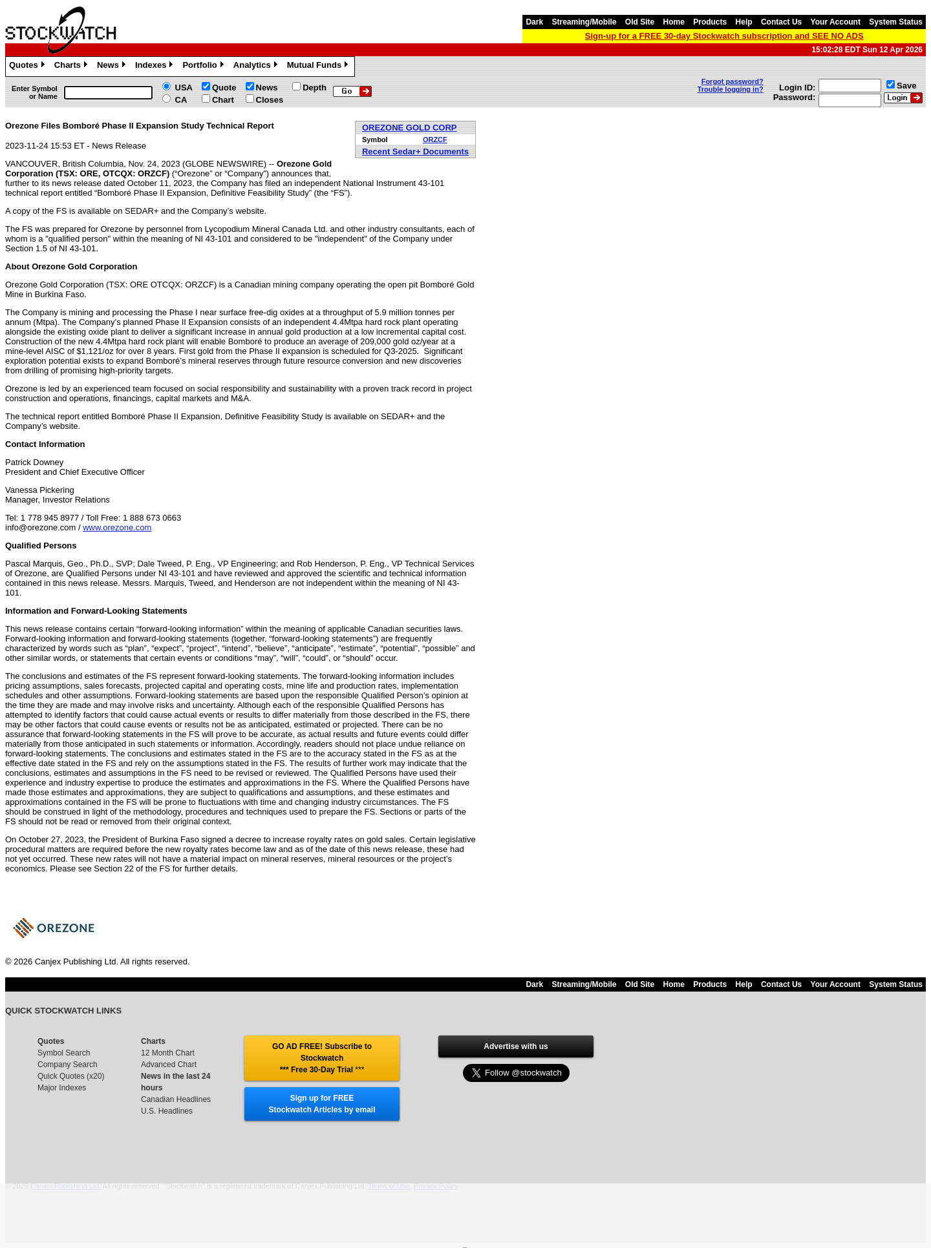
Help (744, 21)
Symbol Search (63, 1052)
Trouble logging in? (731, 89)
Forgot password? (732, 81)
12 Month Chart (168, 1052)
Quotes (28, 66)
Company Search (67, 1064)
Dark (534, 21)
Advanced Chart (169, 1064)
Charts (72, 66)
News (113, 66)
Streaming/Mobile (583, 21)
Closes (270, 100)
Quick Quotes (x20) (70, 1076)
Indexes (155, 66)
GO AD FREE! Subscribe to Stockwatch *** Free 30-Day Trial (322, 1058)
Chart (223, 100)
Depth (314, 87)
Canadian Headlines (176, 1099)
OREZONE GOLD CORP (409, 127)
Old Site (639, 21)
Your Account (836, 21)
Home (674, 21)
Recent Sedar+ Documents (415, 151)
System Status (896, 21)
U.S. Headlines (167, 1111)
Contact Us (781, 21)
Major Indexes (61, 1087)
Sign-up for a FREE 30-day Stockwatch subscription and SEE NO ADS (724, 36)
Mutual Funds (319, 66)
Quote (224, 87)
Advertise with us (516, 1046)
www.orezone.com (117, 527)
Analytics (257, 66)
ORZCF (435, 139)
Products (710, 21)
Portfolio (204, 66)
